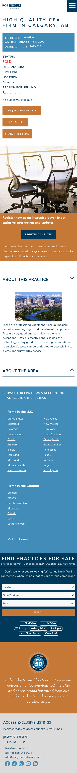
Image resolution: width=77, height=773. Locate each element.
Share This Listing (17, 133)
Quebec (12, 518)
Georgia (12, 444)
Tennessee (50, 449)
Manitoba (13, 508)
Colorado (12, 429)
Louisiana (13, 454)
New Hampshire (16, 470)
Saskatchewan (16, 523)
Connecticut (14, 434)
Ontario (11, 513)
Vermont (49, 460)
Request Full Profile (22, 110)
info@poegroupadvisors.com (23, 757)
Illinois (11, 449)
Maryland (13, 460)
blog (37, 680)
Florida (11, 439)
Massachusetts (16, 465)
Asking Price (38, 628)
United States (15, 418)
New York (49, 429)
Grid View (28, 623)
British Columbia (17, 503)
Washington (51, 470)
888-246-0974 (23, 752)
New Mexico (51, 423)
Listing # (56, 628)
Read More (15, 122)
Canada (12, 492)
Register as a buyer (38, 234)
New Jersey (50, 418)
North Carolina (52, 434)
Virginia (48, 465)
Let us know (57, 571)
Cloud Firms (30, 633)
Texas (47, 454)
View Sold (51, 633)
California (13, 423)
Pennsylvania (51, 439)
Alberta (11, 497)
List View (49, 623)
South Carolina (52, 444)
